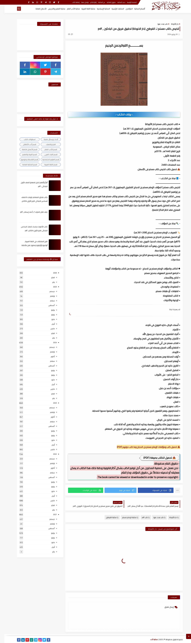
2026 (50, 272)
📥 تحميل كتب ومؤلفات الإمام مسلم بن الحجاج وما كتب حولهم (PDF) (144, 447)
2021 (50, 514)
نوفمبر (48, 296)
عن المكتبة (97, 2)
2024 (50, 342)
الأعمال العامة (36, 8)
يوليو (48, 310)
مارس (48, 328)
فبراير (48, 277)
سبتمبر (48, 300)
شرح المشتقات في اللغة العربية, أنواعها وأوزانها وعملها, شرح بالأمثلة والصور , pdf (30, 245)
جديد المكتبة (117, 2)
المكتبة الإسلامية (99, 8)
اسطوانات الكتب (25, 139)
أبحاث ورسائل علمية (46, 139)
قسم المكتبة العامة (25, 164)
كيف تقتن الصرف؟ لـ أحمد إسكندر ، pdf (29, 212)
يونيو (48, 314)
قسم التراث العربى (46, 154)
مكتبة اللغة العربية (84, 8)
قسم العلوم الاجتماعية (46, 159)
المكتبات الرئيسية (113, 8)
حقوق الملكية (107, 2)
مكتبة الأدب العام (68, 8)
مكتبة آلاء (149, 639)
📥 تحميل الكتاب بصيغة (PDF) (155, 457)
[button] (151, 490)
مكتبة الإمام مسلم (126, 517)
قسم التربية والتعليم (25, 154)
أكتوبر (48, 356)
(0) (66, 34)
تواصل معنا (80, 2)
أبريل (48, 323)
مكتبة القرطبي (108, 517)
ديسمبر (47, 291)
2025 (50, 286)
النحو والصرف (46, 144)
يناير (49, 282)
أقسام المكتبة (135, 8)
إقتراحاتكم (89, 2)
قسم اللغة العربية (46, 164)
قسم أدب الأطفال (25, 144)
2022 (50, 454)
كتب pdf (141, 517)
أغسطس (47, 305)
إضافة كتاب (71, 2)
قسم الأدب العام (46, 149)
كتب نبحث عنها (158, 23)
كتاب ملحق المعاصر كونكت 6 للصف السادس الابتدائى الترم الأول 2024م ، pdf (30, 201)
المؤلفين (124, 8)
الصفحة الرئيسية (127, 2)
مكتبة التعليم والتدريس (52, 8)
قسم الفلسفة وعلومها (25, 159)
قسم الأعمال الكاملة (25, 149)
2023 (50, 402)
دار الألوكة (170, 23)
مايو (48, 319)
